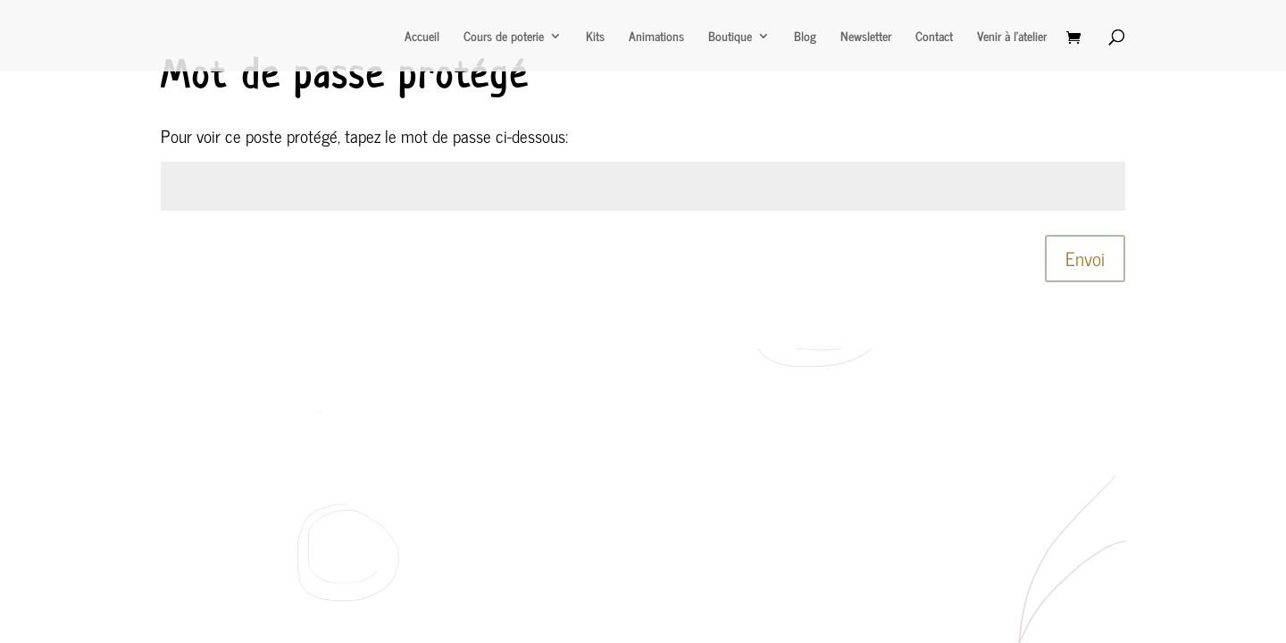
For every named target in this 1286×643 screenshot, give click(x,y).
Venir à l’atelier (1012, 37)
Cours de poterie (503, 37)
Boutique (730, 37)
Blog (805, 37)
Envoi (1085, 258)
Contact (934, 37)
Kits (595, 37)
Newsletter (865, 37)
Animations (656, 37)
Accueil (422, 37)
